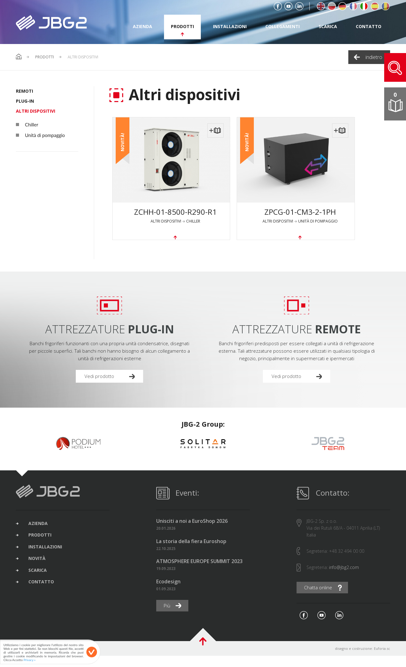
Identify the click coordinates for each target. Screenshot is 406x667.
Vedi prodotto (100, 386)
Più (167, 616)
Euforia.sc (382, 659)
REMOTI (24, 91)
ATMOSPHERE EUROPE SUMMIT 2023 (199, 572)
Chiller (27, 124)
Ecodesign (168, 592)
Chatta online (319, 598)
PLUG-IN (25, 101)
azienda (142, 26)
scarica (328, 26)
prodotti (182, 26)
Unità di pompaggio (40, 135)
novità (40, 573)
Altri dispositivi (35, 111)
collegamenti (282, 26)
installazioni (230, 26)
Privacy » (29, 660)
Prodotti (44, 57)
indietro (373, 57)
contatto (368, 26)
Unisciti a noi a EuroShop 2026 (192, 532)
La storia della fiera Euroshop (191, 552)
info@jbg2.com (344, 578)
